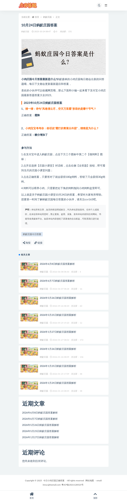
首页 (37, 17)
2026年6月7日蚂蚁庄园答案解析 (57, 280)
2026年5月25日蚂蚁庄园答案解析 (58, 314)
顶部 (95, 495)
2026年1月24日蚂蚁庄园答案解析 (58, 382)
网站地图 (89, 480)
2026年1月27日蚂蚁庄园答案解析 (58, 331)
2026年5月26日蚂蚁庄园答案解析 (58, 297)
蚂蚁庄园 (47, 17)
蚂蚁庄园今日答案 (32, 234)
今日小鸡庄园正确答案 (53, 480)
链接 (38, 242)
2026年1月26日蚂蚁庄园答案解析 (58, 348)
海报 (27, 242)
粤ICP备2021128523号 (72, 484)
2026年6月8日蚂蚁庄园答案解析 (57, 263)
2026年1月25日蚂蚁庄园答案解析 (58, 365)
